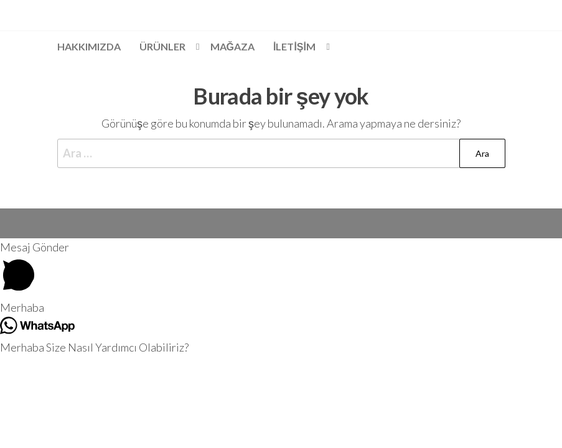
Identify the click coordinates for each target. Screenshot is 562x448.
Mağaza (232, 46)
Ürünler (162, 46)
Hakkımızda (89, 46)
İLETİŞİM (294, 46)
